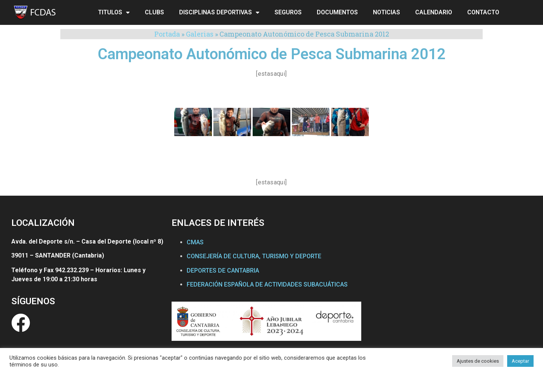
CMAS (195, 242)
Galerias (199, 33)
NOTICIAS (386, 12)
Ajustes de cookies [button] (478, 361)
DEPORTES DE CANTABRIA (223, 270)
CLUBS (154, 12)
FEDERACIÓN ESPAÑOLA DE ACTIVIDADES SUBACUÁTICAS (267, 284)
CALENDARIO (433, 12)
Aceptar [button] (520, 361)
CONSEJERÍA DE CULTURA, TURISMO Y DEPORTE (254, 256)
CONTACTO (483, 12)
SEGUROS (288, 12)
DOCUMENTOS (337, 12)
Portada (167, 33)
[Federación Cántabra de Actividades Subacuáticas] (449, 286)
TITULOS (114, 12)
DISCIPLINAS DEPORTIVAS (219, 12)
